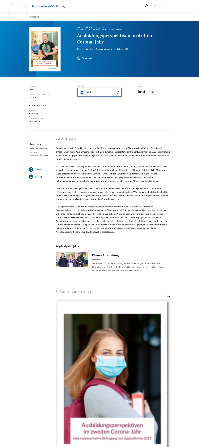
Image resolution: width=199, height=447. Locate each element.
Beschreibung (35, 144)
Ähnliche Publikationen (39, 148)
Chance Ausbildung (105, 255)
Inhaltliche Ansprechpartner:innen (39, 154)
